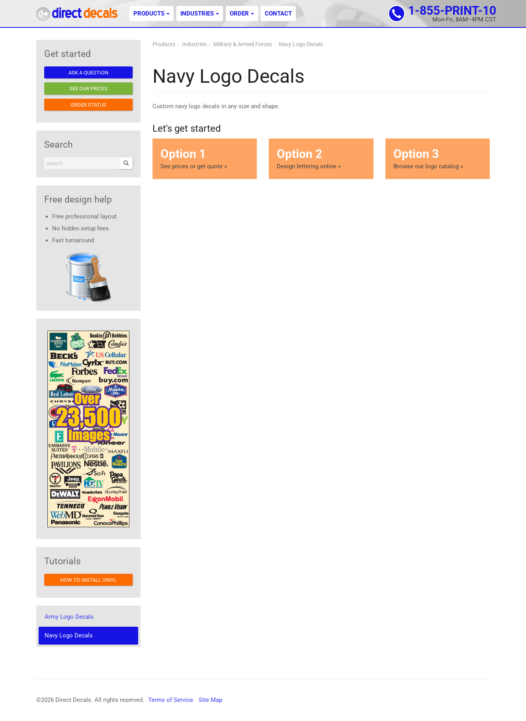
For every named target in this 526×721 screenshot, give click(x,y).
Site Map (210, 699)
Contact (278, 13)
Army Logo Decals (69, 616)
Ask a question (88, 73)
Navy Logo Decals (301, 44)
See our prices (88, 89)
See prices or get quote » (204, 158)
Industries (199, 13)
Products (151, 13)
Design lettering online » (321, 158)
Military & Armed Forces (242, 44)
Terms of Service (170, 699)
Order (242, 13)
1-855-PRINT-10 (452, 10)
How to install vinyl (88, 580)
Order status (88, 105)
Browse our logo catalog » (437, 158)
